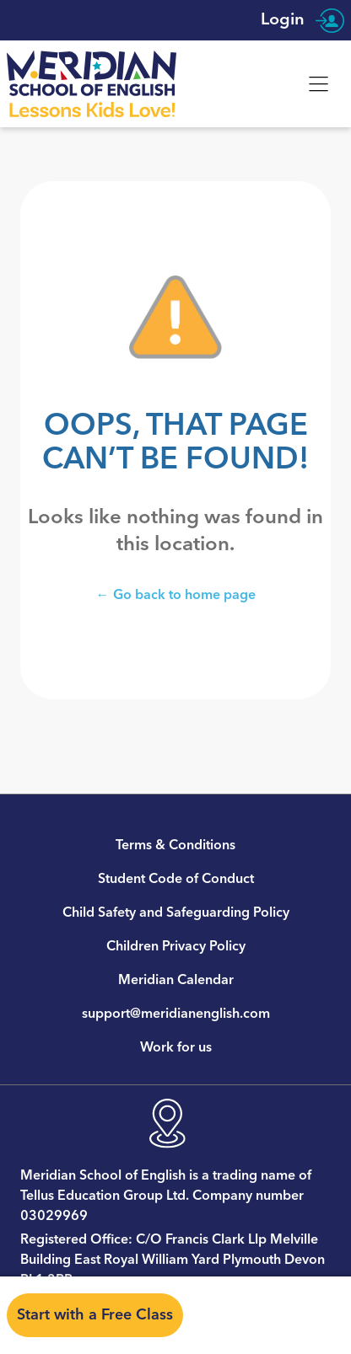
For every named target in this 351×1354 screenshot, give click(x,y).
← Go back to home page (176, 594)
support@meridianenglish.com (176, 1013)
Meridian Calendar (176, 980)
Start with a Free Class (95, 1315)
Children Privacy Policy (176, 946)
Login (302, 20)
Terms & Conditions (175, 845)
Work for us (176, 1047)
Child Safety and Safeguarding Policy (175, 912)
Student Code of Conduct (176, 879)
